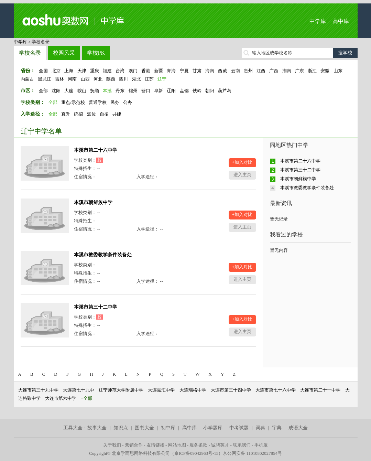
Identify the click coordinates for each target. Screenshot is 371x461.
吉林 (59, 79)
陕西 (110, 79)
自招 (104, 114)
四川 (123, 79)
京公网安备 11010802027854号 (252, 453)
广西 (273, 70)
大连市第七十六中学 (275, 390)
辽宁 (161, 79)
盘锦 (184, 90)
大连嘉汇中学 (161, 390)
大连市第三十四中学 (231, 390)
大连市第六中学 (60, 398)
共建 (116, 114)
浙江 (312, 70)
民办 (114, 102)
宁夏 (184, 70)
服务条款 (198, 445)
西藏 (222, 70)
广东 (299, 70)
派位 (91, 114)
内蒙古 (27, 79)
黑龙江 (44, 79)
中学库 (317, 21)
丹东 (120, 90)
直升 (65, 114)
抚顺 (94, 90)
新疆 (158, 70)
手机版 (261, 445)
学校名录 (30, 53)
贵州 (248, 70)
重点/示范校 (73, 102)
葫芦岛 (224, 90)
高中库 (340, 21)
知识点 (120, 427)
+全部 (86, 398)
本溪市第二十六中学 (95, 150)
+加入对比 (242, 162)
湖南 (286, 70)
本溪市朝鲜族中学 (93, 202)
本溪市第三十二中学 (95, 307)
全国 (43, 70)
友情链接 (155, 445)
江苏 (149, 79)
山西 (85, 79)
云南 (235, 70)
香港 (145, 70)
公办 (127, 102)
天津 (81, 70)
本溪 (107, 90)
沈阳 (56, 90)
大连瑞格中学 (192, 390)
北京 (56, 70)
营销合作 (134, 445)
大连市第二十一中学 (320, 390)
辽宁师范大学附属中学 (121, 390)
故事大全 (97, 427)
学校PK (96, 53)
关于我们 (112, 445)
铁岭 (197, 90)
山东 (338, 70)
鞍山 (81, 90)
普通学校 (98, 102)
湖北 (136, 79)
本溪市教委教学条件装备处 (103, 254)
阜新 (158, 90)
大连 (68, 90)
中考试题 (239, 427)
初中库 (168, 427)
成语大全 (298, 427)
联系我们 (242, 445)
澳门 (133, 70)
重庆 (94, 70)
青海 (171, 70)
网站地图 (177, 445)
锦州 (133, 90)
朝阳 (209, 90)
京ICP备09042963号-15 (196, 453)
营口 (145, 90)
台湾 (120, 70)
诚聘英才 (220, 445)
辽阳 (171, 90)
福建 (107, 70)
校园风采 (64, 53)
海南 (209, 70)
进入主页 (242, 174)
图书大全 (144, 427)
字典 (277, 427)
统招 (78, 114)
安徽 (324, 70)
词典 (260, 427)
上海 (68, 70)
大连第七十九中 (78, 390)
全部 (43, 90)
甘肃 (197, 70)
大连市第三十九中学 (38, 390)
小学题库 (212, 427)
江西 (261, 70)
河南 (72, 79)
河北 (98, 79)
